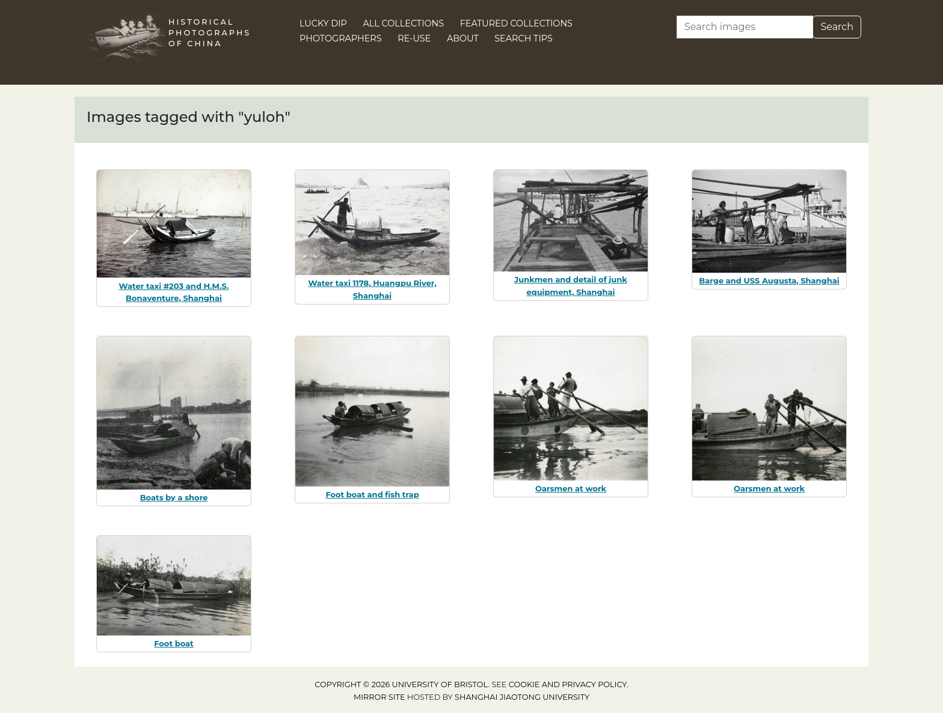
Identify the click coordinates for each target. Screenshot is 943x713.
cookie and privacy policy (568, 684)
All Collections (403, 23)
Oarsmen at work (570, 488)
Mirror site (379, 697)
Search (836, 26)
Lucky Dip (323, 23)
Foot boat (174, 643)
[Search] (745, 27)
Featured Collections (516, 23)
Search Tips (523, 38)
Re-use (414, 38)
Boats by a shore (174, 497)
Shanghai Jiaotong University (522, 697)
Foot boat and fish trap (372, 494)
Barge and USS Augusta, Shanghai (769, 280)
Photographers (340, 38)
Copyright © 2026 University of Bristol (401, 684)
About (463, 38)
